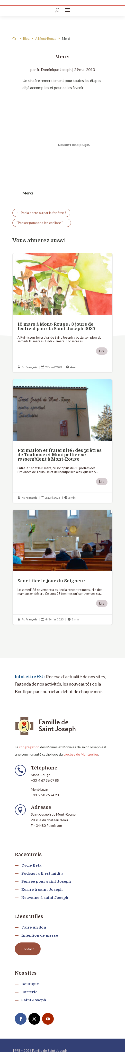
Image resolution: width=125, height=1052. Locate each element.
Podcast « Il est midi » (42, 873)
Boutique (30, 984)
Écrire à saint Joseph (41, 889)
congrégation (29, 747)
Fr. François (29, 367)
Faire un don (33, 927)
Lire (101, 351)
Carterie (29, 992)
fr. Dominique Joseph (54, 69)
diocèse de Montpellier (80, 754)
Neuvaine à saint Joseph (44, 897)
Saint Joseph (33, 1000)
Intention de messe (39, 935)
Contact (27, 949)
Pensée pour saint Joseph (46, 881)
